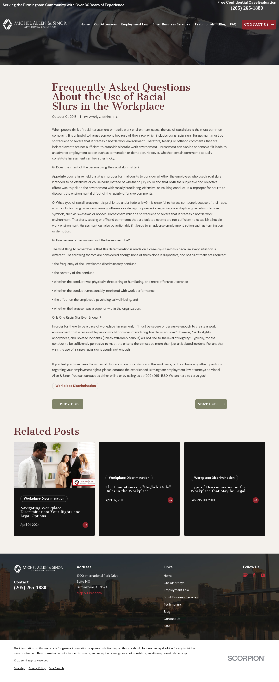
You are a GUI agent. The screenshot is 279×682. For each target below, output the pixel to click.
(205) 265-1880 (247, 8)
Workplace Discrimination (75, 386)
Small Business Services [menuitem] (171, 24)
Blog (167, 612)
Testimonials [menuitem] (205, 24)
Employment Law (176, 590)
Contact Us (172, 619)
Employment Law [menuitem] (134, 24)
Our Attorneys (174, 583)
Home (168, 576)
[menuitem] (19, 668)
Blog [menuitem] (222, 24)
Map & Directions (89, 593)
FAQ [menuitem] (233, 24)
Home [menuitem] (85, 24)
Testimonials (173, 604)
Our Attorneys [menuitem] (105, 24)
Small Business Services (181, 597)
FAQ (167, 626)
